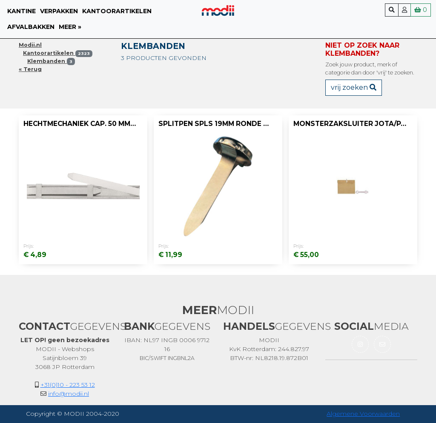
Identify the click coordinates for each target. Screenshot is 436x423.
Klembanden (51, 61)
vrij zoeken (353, 87)
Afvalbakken (30, 27)
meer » (70, 27)
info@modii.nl (68, 393)
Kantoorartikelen (117, 11)
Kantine (21, 11)
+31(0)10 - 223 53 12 (67, 385)
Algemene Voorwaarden (363, 413)
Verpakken (59, 11)
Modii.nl (30, 45)
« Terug (30, 69)
